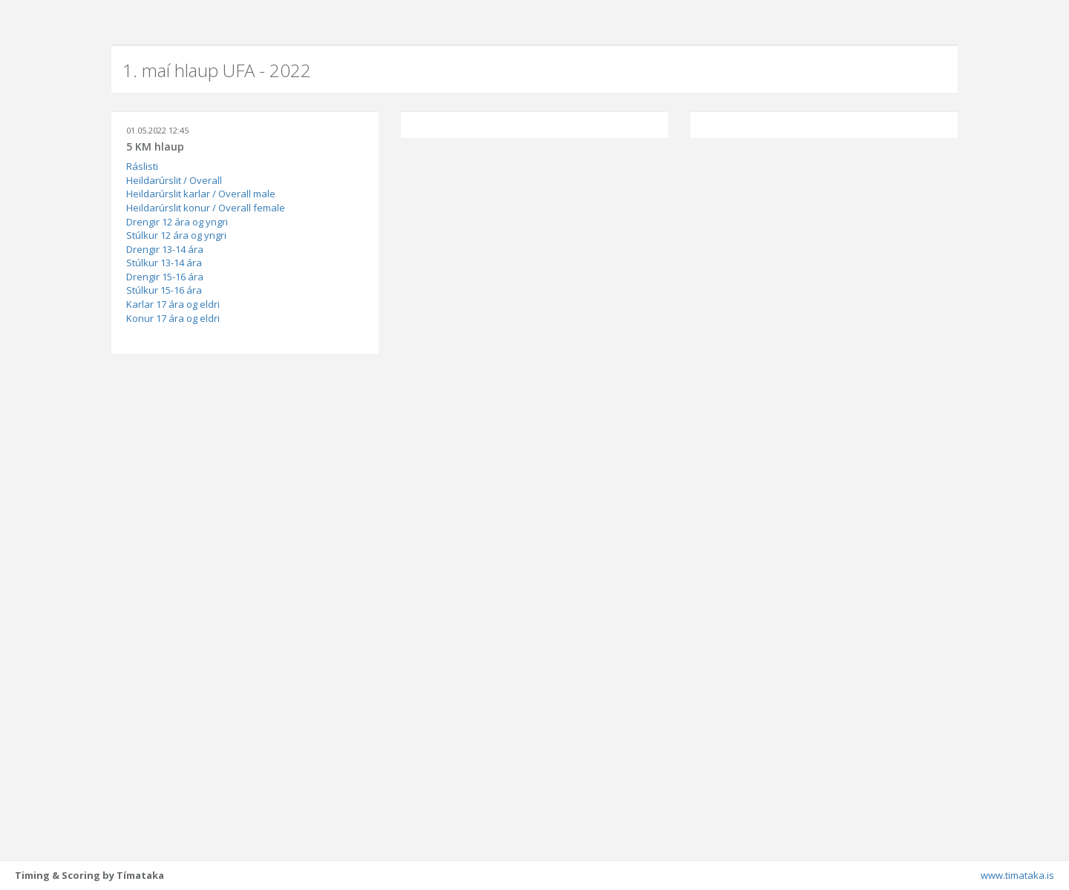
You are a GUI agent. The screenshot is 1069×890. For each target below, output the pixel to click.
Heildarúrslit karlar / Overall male (200, 193)
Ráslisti (142, 166)
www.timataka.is (1017, 875)
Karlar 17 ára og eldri (173, 304)
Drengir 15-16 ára (164, 276)
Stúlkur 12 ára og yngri (176, 235)
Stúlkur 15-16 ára (164, 290)
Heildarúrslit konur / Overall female (205, 207)
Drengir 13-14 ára (164, 249)
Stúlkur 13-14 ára (164, 262)
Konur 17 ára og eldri (173, 318)
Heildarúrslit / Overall (174, 180)
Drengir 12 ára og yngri (177, 221)
